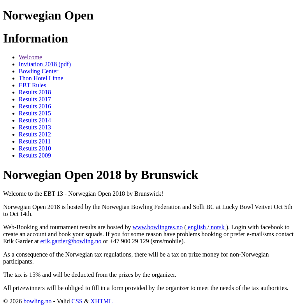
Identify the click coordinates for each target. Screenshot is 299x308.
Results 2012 (35, 134)
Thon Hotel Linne (41, 78)
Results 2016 (35, 106)
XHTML (101, 301)
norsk (217, 227)
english (196, 227)
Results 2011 (35, 141)
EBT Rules (32, 85)
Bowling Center (38, 71)
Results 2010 (35, 148)
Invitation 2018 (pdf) (45, 64)
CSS (76, 301)
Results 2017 (35, 99)
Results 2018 (35, 92)
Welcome (30, 57)
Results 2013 (35, 127)
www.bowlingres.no (157, 227)
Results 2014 (35, 120)
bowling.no (37, 301)
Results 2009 (35, 155)
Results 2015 (35, 113)
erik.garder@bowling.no (71, 241)
